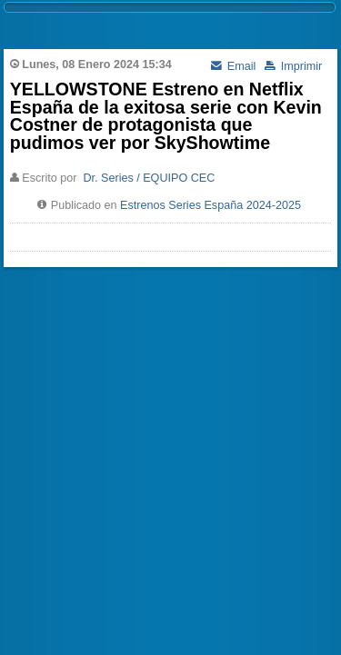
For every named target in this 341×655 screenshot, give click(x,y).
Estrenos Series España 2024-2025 (210, 205)
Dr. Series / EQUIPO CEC (149, 178)
